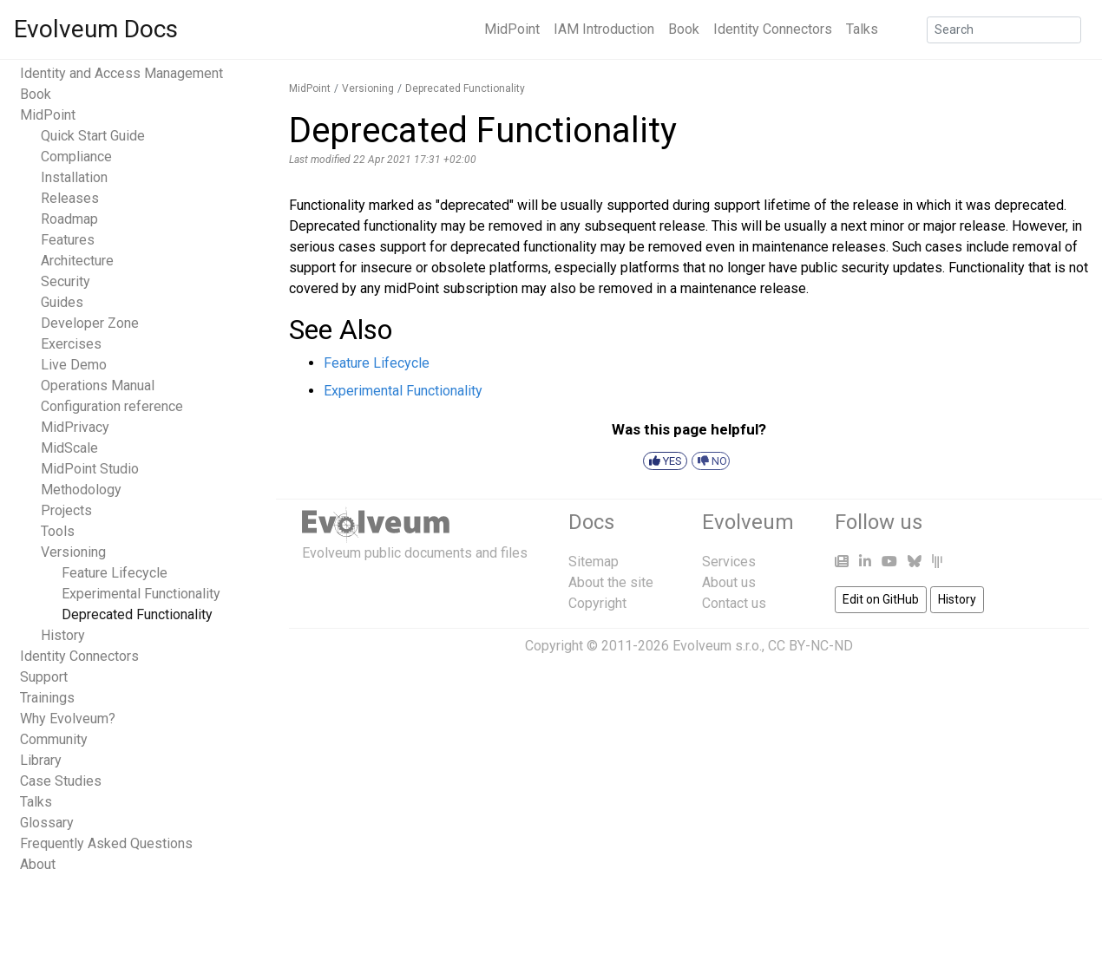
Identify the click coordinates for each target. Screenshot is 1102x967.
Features (68, 240)
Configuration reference (112, 406)
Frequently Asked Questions (106, 843)
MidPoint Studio (90, 469)
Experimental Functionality (141, 593)
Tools (58, 531)
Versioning (73, 552)
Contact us (734, 603)
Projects (66, 510)
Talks (862, 29)
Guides (62, 302)
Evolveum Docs (96, 29)
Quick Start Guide (93, 135)
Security (65, 281)
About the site (610, 582)
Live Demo (74, 364)
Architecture (77, 260)
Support (44, 677)
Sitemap (593, 561)
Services (729, 561)
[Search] (1004, 29)
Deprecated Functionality (137, 614)
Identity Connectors (772, 29)
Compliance (76, 156)
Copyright (597, 603)
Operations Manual (97, 385)
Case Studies (61, 781)
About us (729, 582)
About (38, 864)
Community (54, 739)
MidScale (69, 448)
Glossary (47, 822)
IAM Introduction (604, 29)
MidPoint (512, 29)
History (63, 635)
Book (683, 29)
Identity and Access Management (121, 73)
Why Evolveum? (67, 718)
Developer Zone (90, 323)
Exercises (71, 344)
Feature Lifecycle (114, 573)
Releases (70, 198)
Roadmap (69, 219)
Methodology (81, 489)
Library (41, 760)
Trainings (47, 697)
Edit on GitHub (881, 599)
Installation (74, 177)
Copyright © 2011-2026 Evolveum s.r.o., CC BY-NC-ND (689, 645)
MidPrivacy (75, 427)
